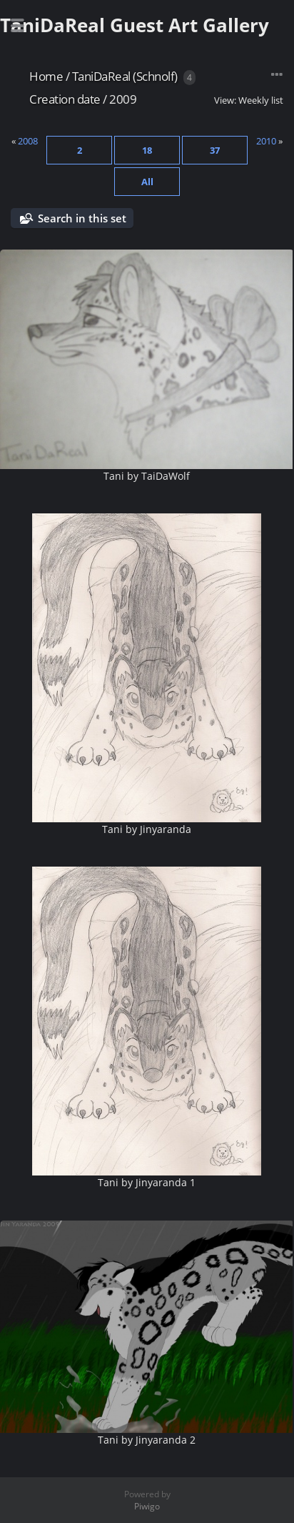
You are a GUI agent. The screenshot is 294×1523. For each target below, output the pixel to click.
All (147, 181)
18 (147, 150)
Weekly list (260, 100)
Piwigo (147, 1506)
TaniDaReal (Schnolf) (125, 76)
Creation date (65, 99)
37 (215, 150)
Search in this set (82, 218)
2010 (266, 140)
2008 (28, 140)
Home (46, 76)
